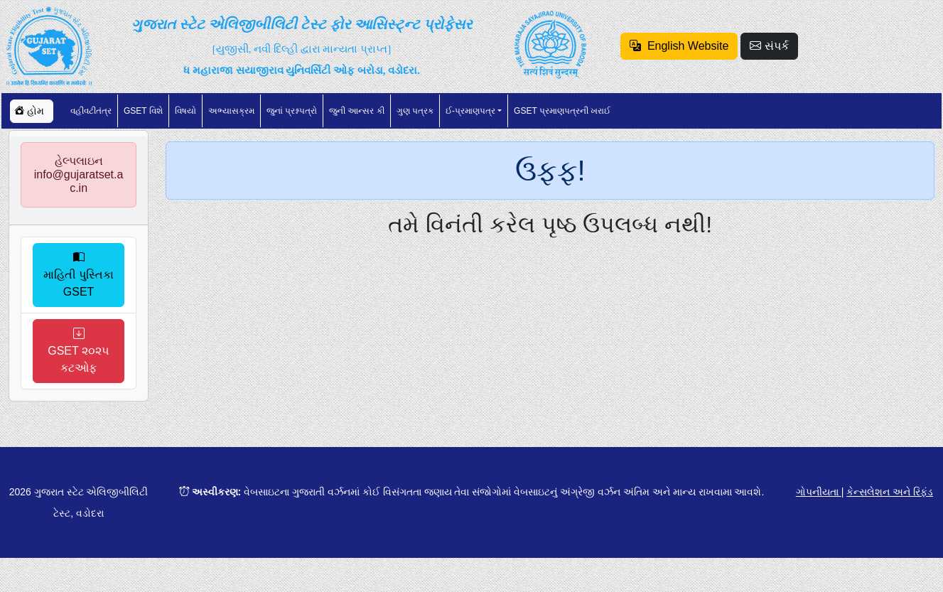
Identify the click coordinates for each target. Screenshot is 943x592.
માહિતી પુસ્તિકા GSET (78, 275)
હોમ (29, 111)
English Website (679, 46)
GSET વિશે (143, 111)
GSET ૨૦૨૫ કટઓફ (78, 351)
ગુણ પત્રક (415, 111)
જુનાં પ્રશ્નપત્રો (291, 111)
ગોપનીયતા (818, 491)
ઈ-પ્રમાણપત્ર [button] (470, 111)
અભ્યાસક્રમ (231, 111)
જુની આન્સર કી (356, 111)
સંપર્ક (769, 46)
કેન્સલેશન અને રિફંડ (889, 491)
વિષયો (185, 111)
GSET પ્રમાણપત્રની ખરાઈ (562, 111)
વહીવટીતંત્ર (91, 111)
